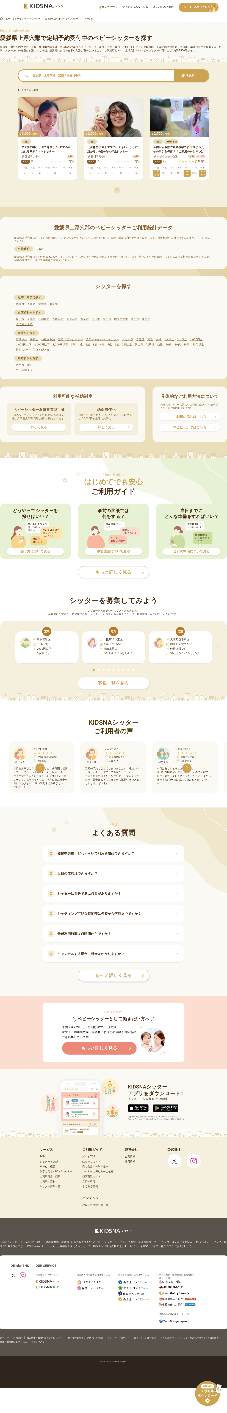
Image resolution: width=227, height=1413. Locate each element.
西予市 (135, 319)
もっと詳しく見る (119, 975)
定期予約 (21, 339)
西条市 (85, 319)
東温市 (146, 319)
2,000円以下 (42, 344)
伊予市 (107, 319)
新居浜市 (72, 319)
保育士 (34, 339)
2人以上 (169, 339)
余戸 (30, 364)
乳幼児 (150, 344)
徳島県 (20, 304)
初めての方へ (108, 7)
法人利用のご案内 (163, 7)
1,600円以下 (23, 344)
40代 (187, 344)
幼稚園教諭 (48, 339)
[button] (94, 670)
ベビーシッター (90, 47)
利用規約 (17, 1338)
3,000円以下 (60, 344)
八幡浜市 (58, 319)
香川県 (31, 304)
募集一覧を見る (121, 683)
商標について (37, 1342)
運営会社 (4, 1338)
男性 (150, 339)
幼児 (160, 344)
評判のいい (23, 349)
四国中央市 (121, 319)
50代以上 (198, 344)
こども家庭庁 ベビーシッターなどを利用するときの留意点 (189, 1338)
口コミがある (41, 349)
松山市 (20, 319)
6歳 (117, 344)
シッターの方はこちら (201, 7)
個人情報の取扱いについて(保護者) (85, 1338)
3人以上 (182, 339)
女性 (158, 339)
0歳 (73, 344)
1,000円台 (196, 339)
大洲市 (96, 319)
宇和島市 (44, 319)
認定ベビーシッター (70, 339)
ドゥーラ (127, 339)
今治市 (31, 319)
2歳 (87, 344)
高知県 (54, 304)
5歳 (109, 344)
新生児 (139, 344)
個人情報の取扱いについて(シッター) (45, 1338)
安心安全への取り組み (135, 7)
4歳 (102, 344)
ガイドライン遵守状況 (145, 1338)
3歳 (95, 344)
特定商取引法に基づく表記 (13, 1342)
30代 (178, 344)
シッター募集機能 (136, 614)
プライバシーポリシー (118, 1338)
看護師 (140, 339)
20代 (169, 344)
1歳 (80, 344)
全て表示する (24, 324)
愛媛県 (42, 304)
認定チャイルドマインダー (102, 339)
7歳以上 (127, 344)
